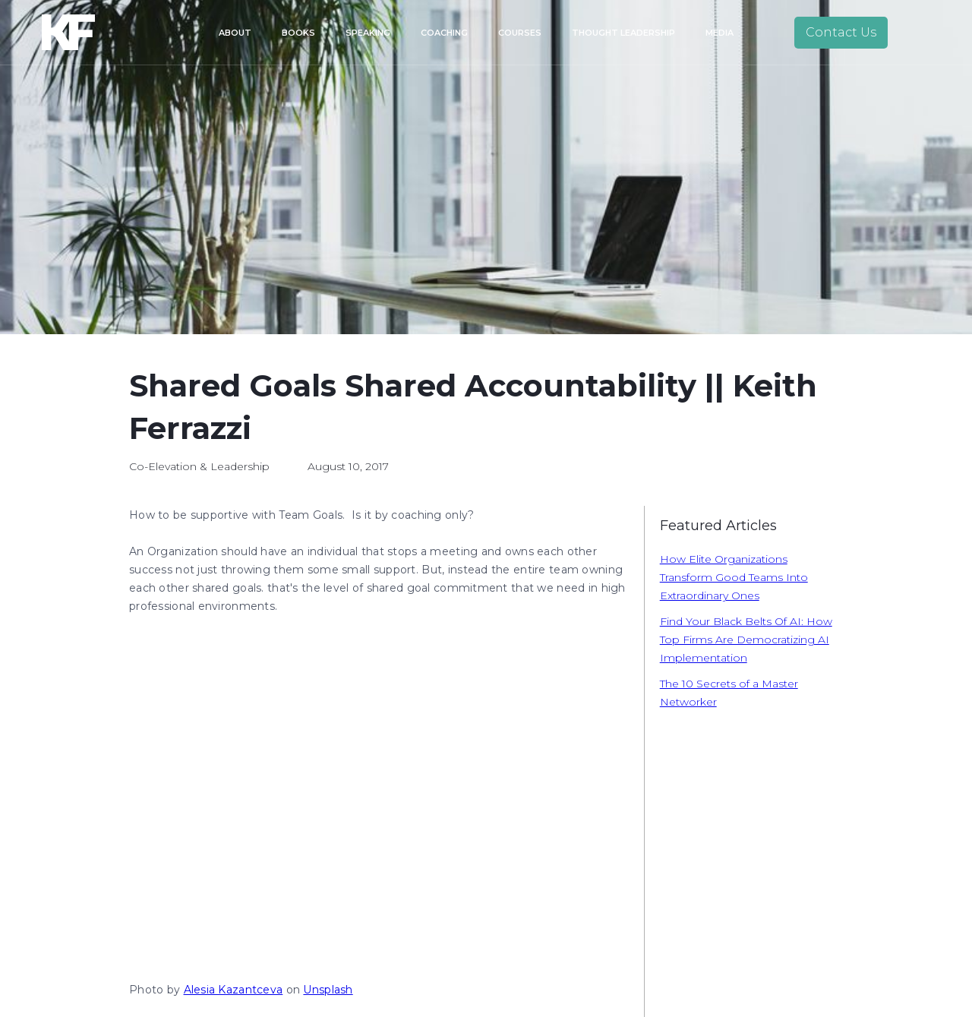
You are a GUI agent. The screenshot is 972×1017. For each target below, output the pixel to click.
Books (298, 32)
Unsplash (327, 989)
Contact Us (841, 32)
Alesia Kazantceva (233, 989)
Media (719, 32)
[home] (89, 32)
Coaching (444, 32)
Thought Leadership (623, 32)
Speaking (368, 32)
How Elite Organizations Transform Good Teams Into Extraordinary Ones (734, 577)
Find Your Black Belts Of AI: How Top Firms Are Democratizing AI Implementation (746, 639)
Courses (519, 32)
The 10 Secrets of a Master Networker (729, 693)
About (235, 32)
